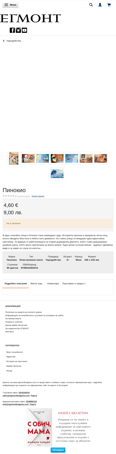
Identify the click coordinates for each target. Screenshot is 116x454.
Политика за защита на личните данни (23, 312)
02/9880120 (31, 401)
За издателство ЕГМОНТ (17, 328)
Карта (34, 395)
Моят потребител (14, 352)
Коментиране (38, 196)
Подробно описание (16, 283)
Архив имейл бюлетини (16, 325)
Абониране (58, 450)
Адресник (10, 356)
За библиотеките (13, 318)
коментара (22, 196)
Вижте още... (37, 283)
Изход (9, 370)
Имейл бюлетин (13, 366)
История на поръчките (16, 361)
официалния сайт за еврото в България (49, 385)
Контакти (9, 331)
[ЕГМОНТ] (30, 17)
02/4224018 (24, 392)
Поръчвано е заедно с (73, 283)
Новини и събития (13, 322)
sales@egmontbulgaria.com (16, 395)
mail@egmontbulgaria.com (16, 404)
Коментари (53, 283)
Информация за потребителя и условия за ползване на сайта (34, 315)
